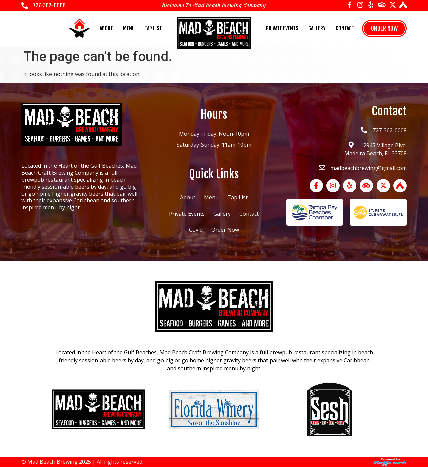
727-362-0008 (49, 5)
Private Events (282, 28)
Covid (196, 230)
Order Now (225, 230)
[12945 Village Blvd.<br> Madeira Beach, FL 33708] (351, 145)
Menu (129, 28)
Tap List (153, 28)
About (106, 28)
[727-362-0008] (24, 5)
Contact (345, 28)
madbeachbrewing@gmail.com (368, 168)
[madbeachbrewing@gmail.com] (322, 167)
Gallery (317, 28)
